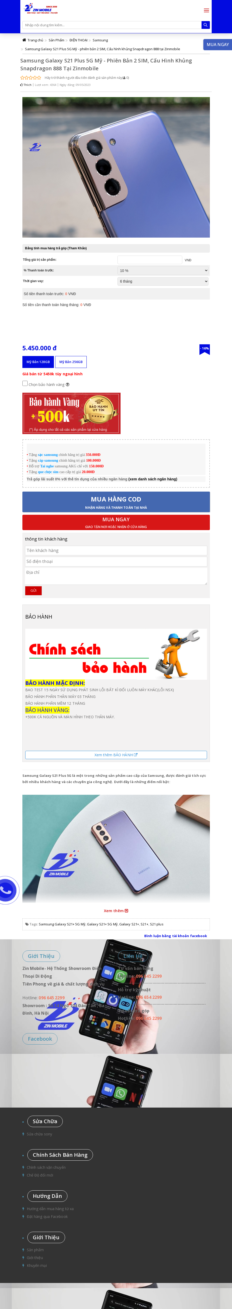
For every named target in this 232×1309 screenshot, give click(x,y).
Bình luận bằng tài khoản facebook (175, 935)
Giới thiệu (35, 1257)
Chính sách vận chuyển (46, 1167)
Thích (26, 85)
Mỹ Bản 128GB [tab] (38, 361)
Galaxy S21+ (129, 924)
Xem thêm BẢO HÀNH (116, 754)
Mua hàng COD (116, 502)
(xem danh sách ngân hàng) (152, 479)
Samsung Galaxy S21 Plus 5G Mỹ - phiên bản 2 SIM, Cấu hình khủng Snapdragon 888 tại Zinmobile (102, 49)
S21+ (144, 924)
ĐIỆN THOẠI (78, 40)
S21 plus (157, 924)
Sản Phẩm (57, 40)
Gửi (33, 590)
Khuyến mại (37, 1265)
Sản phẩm (35, 1249)
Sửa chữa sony (39, 1134)
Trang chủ (35, 40)
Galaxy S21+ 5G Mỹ (102, 924)
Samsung (100, 40)
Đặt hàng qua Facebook (47, 1216)
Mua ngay (116, 523)
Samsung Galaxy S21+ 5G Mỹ (62, 924)
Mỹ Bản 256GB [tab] (71, 361)
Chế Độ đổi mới (40, 1175)
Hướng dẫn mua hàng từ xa (50, 1208)
